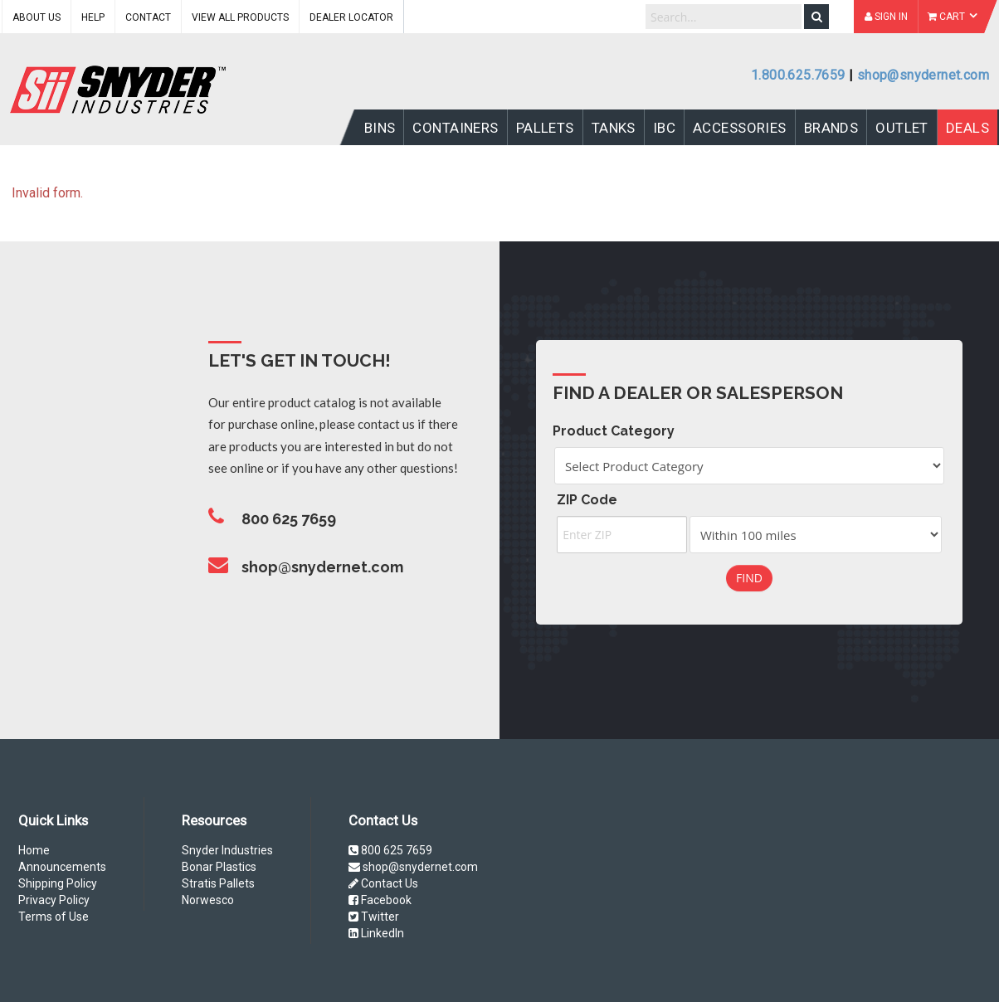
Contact (148, 17)
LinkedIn (376, 933)
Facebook (380, 900)
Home (34, 850)
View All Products (240, 17)
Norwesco (208, 900)
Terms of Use (53, 916)
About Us (36, 17)
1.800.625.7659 (798, 75)
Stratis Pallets (218, 883)
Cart (952, 16)
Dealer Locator (351, 17)
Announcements (62, 867)
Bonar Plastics (219, 867)
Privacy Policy (54, 900)
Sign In (886, 16)
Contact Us (383, 883)
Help (93, 17)
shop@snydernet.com (923, 75)
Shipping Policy (57, 883)
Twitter (373, 916)
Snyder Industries (227, 850)
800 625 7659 (390, 850)
